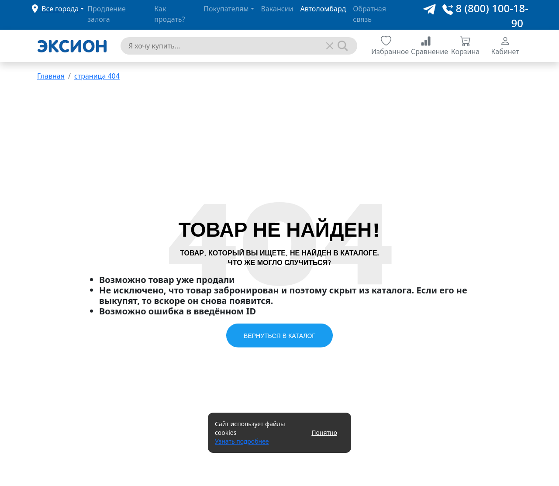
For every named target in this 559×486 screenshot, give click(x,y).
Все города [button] (60, 9)
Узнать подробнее (242, 441)
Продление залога (106, 14)
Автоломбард (323, 9)
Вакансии (277, 9)
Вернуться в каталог (279, 335)
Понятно (324, 432)
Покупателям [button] (226, 9)
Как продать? (169, 14)
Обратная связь (369, 14)
